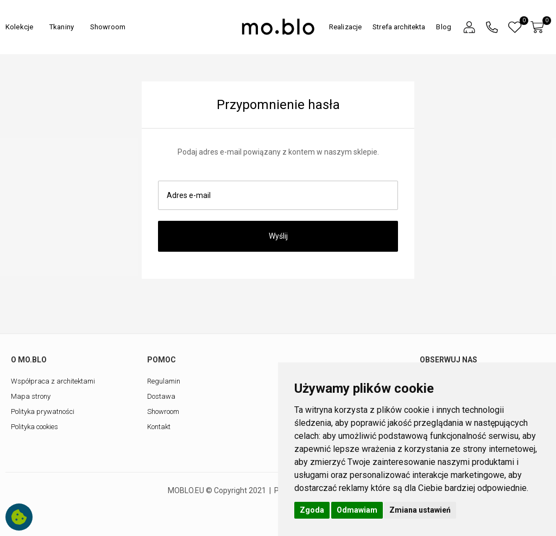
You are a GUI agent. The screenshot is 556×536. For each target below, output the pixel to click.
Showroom (107, 27)
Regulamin (163, 381)
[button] (469, 27)
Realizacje (345, 27)
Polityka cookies (34, 427)
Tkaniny (61, 27)
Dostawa (161, 396)
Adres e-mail (189, 195)
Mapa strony (30, 396)
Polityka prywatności (42, 411)
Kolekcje (19, 27)
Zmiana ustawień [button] (420, 510)
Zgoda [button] (312, 510)
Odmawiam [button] (357, 510)
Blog (443, 27)
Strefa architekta (398, 27)
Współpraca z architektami (53, 381)
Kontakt (158, 427)
